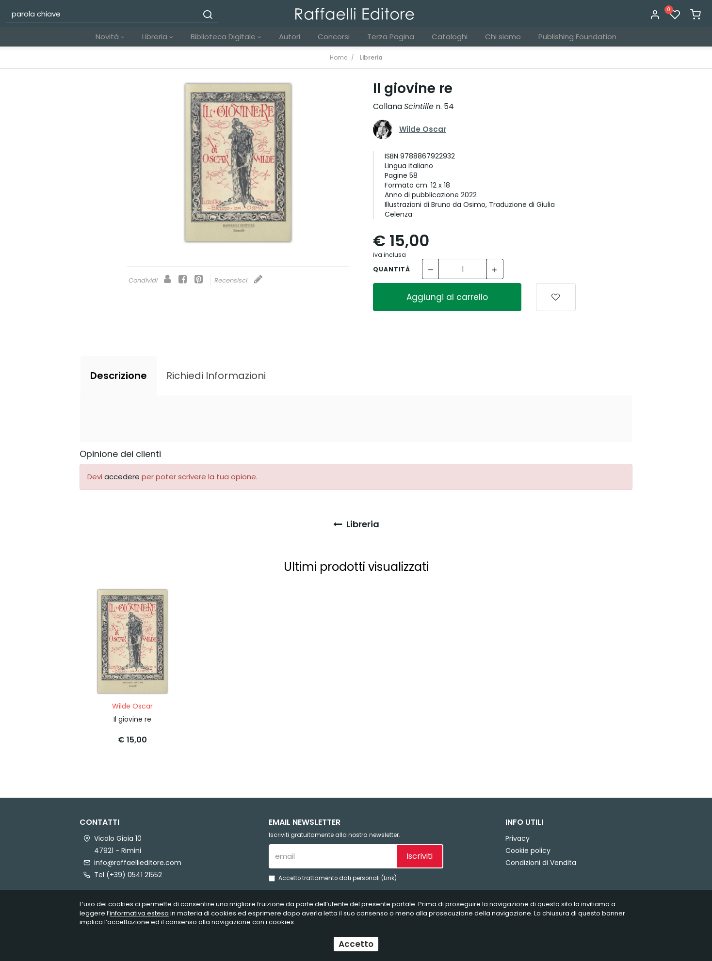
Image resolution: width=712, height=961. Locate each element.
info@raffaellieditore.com (137, 862)
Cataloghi (450, 37)
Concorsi (334, 37)
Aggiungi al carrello (447, 297)
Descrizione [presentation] (118, 375)
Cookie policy (527, 850)
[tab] (119, 375)
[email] (332, 856)
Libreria (157, 37)
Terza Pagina (390, 37)
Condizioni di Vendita (540, 862)
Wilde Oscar (422, 129)
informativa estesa (139, 913)
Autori (289, 37)
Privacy (517, 838)
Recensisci (238, 280)
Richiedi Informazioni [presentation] (216, 375)
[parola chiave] (102, 13)
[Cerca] (207, 13)
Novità (110, 37)
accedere (122, 477)
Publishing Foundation (577, 37)
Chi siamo (503, 37)
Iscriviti (419, 856)
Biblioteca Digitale (226, 37)
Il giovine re (132, 719)
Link (389, 878)
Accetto (356, 944)
